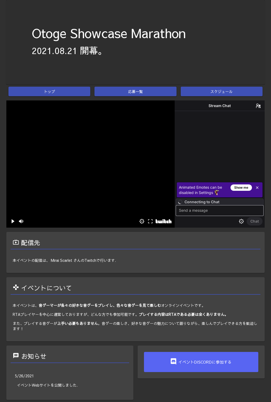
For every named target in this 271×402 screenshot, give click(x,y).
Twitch (90, 260)
